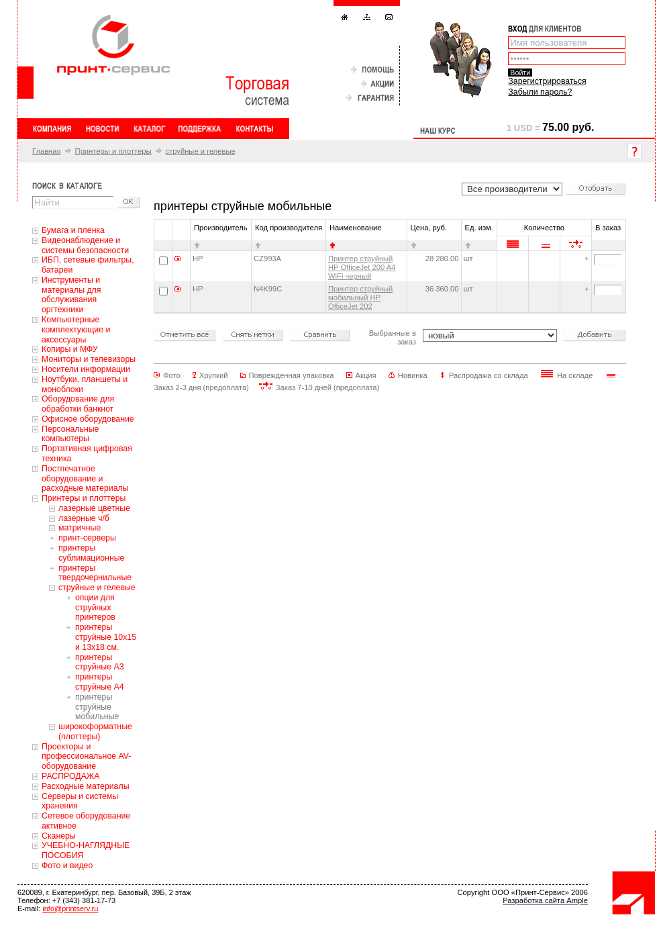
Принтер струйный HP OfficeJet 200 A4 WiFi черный (361, 267)
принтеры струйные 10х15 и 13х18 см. (105, 637)
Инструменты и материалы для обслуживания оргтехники (71, 294)
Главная (46, 151)
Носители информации (86, 369)
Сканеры (59, 836)
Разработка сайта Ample (545, 900)
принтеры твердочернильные (95, 573)
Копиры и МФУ (70, 349)
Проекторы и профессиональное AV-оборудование (86, 757)
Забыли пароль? (540, 92)
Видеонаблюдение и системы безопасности (85, 245)
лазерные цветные (94, 508)
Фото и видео (67, 865)
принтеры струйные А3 (99, 662)
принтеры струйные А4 (99, 682)
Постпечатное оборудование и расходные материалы (85, 479)
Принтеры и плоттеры (113, 151)
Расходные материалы (86, 786)
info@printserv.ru (70, 908)
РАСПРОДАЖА (70, 776)
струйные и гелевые (201, 151)
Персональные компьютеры (70, 434)
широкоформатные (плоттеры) (95, 731)
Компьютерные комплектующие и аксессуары (76, 329)
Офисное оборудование (88, 419)
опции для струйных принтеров (95, 607)
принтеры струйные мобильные (97, 707)
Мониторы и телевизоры (89, 359)
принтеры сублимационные (91, 553)
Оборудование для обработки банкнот (78, 404)
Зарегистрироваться (547, 81)
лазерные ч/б (83, 518)
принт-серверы (87, 538)
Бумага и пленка (73, 230)
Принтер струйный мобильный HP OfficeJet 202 (360, 297)
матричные (79, 527)
